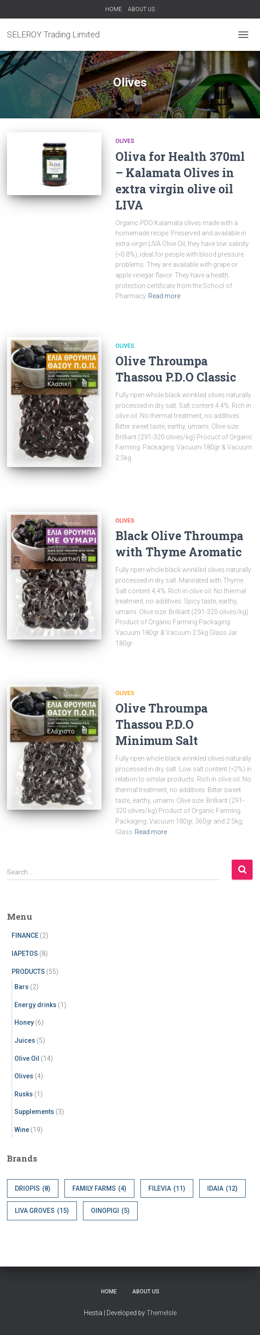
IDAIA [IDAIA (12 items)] (222, 1188)
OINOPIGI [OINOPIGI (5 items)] (110, 1211)
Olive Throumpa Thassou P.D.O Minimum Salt (161, 724)
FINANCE (25, 935)
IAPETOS (25, 953)
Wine (21, 1129)
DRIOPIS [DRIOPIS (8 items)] (33, 1188)
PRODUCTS (28, 971)
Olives (124, 141)
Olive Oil (26, 1058)
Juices (24, 1040)
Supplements (34, 1111)
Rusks (23, 1094)
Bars (21, 986)
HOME (113, 9)
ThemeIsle (161, 1313)
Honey (24, 1022)
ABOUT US (141, 9)
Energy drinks (35, 1005)
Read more (164, 296)
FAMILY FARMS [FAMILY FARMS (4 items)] (99, 1188)
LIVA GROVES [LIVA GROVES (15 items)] (42, 1211)
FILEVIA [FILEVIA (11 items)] (166, 1188)
